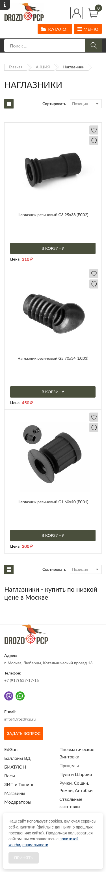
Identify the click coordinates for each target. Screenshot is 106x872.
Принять (23, 858)
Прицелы (69, 765)
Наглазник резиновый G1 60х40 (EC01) (53, 501)
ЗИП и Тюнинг (19, 784)
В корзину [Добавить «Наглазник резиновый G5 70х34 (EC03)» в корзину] (53, 391)
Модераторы (17, 801)
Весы (9, 775)
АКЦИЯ (43, 66)
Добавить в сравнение (93, 140)
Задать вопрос (23, 733)
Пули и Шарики (75, 774)
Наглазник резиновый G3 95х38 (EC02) (53, 214)
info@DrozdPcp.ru (20, 719)
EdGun (11, 749)
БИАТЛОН (15, 766)
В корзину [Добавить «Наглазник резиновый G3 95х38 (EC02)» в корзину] (53, 248)
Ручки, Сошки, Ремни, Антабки (75, 786)
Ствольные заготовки (70, 802)
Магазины (14, 793)
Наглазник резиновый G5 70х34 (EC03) (53, 358)
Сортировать (54, 103)
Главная (16, 66)
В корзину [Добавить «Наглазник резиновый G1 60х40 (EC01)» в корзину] (53, 535)
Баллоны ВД (17, 758)
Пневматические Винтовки (76, 753)
